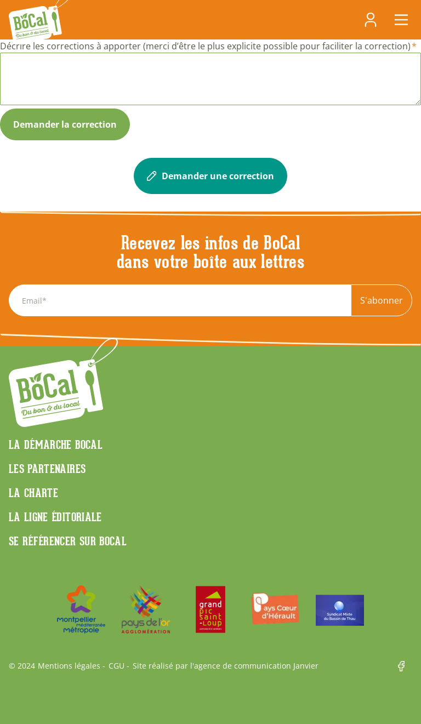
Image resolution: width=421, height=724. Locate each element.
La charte (33, 492)
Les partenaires (47, 468)
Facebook (405, 666)
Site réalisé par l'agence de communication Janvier (225, 666)
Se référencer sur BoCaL (68, 541)
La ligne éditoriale (55, 517)
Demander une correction (210, 176)
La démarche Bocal (56, 444)
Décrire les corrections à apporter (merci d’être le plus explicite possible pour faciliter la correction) (205, 46)
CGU (116, 666)
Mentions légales (69, 666)
